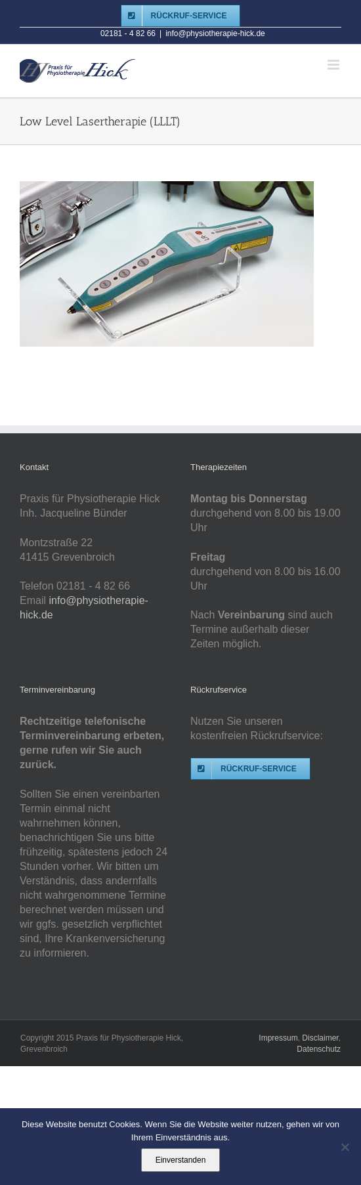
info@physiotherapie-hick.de (215, 33)
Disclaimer (320, 1038)
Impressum (278, 1038)
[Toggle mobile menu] (334, 65)
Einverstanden (181, 1160)
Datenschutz (319, 1049)
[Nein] (344, 1146)
